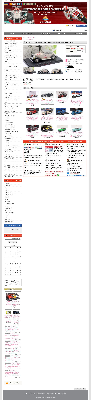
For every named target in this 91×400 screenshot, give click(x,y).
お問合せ (78, 33)
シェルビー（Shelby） (10, 127)
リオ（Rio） (8, 154)
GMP (6, 86)
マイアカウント (71, 25)
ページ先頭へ (80, 389)
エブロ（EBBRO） (9, 122)
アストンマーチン (9, 192)
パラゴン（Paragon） (10, 133)
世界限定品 (7, 183)
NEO (6, 104)
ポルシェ (7, 206)
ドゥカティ (7, 201)
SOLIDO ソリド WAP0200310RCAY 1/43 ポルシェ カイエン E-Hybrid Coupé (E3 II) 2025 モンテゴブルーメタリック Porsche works (17, 319)
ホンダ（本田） (8, 208)
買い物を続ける (71, 65)
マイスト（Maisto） (9, 82)
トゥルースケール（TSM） (11, 84)
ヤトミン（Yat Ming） (10, 158)
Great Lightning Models (10, 167)
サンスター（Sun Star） (10, 111)
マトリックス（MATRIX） (11, 66)
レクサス (7, 215)
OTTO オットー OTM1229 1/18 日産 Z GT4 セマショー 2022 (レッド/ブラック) (62, 100)
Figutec (6, 163)
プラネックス (8, 140)
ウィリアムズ (8, 197)
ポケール (7, 142)
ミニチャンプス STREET (10, 46)
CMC (6, 91)
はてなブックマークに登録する (74, 71)
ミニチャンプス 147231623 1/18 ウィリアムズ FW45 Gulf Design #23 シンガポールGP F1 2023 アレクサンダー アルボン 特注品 (77, 101)
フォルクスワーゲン (9, 203)
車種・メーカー (62, 33)
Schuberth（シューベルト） (11, 100)
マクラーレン (8, 210)
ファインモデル (8, 138)
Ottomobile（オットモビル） (11, 55)
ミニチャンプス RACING (10, 43)
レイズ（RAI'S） (9, 156)
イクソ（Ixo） (8, 61)
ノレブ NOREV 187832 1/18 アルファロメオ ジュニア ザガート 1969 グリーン (62, 134)
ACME (6, 113)
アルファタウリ (8, 219)
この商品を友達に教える (73, 61)
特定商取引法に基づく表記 (42, 393)
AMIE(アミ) (7, 118)
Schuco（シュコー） (9, 64)
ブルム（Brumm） (9, 93)
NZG (6, 102)
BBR (6, 88)
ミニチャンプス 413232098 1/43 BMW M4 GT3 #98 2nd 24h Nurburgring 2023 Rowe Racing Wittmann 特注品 (47, 134)
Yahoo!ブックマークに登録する (74, 69)
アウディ (7, 190)
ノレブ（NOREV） (9, 50)
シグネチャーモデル (9, 129)
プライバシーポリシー (55, 393)
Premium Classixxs (9, 172)
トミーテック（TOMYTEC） (11, 131)
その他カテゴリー (9, 176)
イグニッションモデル (10, 57)
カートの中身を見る (13, 225)
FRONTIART (8, 165)
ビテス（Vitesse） (9, 136)
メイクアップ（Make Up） (11, 75)
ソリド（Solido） (9, 59)
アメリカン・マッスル (10, 115)
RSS (11, 383)
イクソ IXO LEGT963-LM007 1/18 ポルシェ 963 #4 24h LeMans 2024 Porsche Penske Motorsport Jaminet (32, 117)
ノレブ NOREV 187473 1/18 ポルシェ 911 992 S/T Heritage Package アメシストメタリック (32, 134)
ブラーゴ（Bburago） (10, 79)
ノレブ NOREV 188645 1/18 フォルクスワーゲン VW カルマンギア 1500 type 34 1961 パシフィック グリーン (76, 134)
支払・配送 (32, 393)
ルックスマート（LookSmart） (12, 77)
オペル (6, 199)
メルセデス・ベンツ (9, 212)
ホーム (12, 33)
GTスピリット (8, 52)
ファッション (8, 73)
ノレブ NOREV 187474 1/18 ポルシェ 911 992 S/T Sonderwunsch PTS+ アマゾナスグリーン (77, 117)
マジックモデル (8, 149)
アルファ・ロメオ (9, 194)
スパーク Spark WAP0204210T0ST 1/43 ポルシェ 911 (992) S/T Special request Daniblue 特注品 (62, 117)
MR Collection (8, 169)
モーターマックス (9, 151)
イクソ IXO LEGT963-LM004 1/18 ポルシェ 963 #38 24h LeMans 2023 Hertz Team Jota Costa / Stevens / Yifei (47, 118)
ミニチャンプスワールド (29, 33)
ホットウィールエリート (10, 147)
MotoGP (6, 188)
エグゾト (7, 120)
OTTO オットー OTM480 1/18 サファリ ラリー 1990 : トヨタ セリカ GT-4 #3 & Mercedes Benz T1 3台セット (32, 102)
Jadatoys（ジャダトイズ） (11, 109)
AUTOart (7, 70)
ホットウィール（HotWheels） (12, 145)
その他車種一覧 (8, 221)
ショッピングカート (81, 25)
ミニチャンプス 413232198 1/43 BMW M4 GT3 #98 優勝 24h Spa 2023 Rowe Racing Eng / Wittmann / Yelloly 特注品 (12, 373)
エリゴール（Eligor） (10, 124)
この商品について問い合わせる (74, 63)
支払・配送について (45, 33)
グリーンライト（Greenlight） (12, 106)
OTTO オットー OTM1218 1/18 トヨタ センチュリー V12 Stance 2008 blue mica (47, 101)
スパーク (7, 48)
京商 (6, 68)
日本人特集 (7, 185)
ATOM (16, 383)
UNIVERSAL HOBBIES (10, 174)
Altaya (6, 160)
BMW (6, 217)
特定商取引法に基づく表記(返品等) (75, 59)
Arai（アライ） (8, 95)
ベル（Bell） (8, 97)
